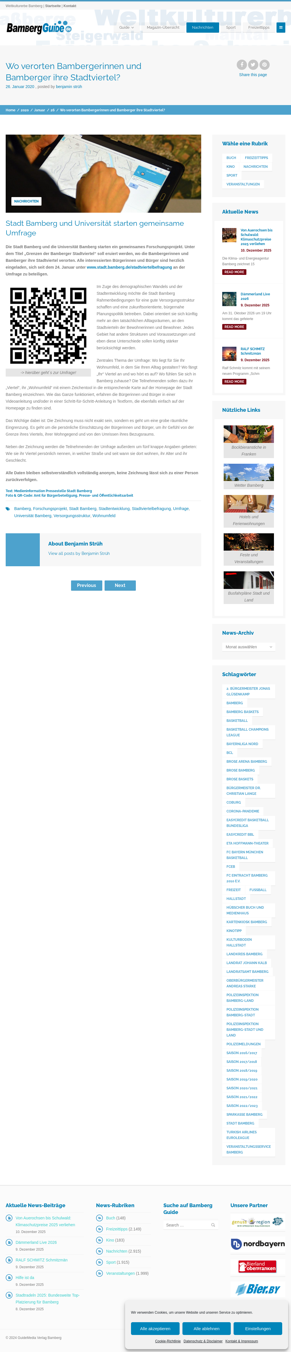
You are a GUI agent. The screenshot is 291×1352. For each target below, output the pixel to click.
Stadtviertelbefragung (147, 508)
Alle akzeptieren (155, 1328)
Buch (110, 1218)
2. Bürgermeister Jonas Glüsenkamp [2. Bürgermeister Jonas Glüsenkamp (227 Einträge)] (248, 691)
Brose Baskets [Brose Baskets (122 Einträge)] (239, 779)
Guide (124, 27)
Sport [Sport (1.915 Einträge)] (231, 175)
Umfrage (176, 508)
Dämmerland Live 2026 (36, 1242)
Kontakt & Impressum (241, 1341)
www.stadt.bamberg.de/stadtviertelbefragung (129, 267)
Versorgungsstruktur (70, 515)
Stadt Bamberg (81, 508)
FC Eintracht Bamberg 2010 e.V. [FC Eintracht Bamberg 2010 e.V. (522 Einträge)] (247, 878)
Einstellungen (258, 1328)
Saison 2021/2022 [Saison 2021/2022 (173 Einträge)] (241, 1097)
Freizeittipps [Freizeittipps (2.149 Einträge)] (256, 158)
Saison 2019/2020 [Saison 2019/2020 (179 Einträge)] (241, 1079)
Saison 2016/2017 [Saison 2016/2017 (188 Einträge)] (241, 1053)
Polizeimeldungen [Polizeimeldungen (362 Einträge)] (243, 1044)
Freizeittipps (258, 27)
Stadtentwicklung (111, 508)
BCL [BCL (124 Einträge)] (229, 753)
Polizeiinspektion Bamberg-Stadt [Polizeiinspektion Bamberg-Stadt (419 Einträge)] (242, 1012)
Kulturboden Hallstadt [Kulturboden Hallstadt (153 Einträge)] (239, 942)
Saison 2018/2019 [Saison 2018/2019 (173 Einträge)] (241, 1071)
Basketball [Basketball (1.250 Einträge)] (237, 721)
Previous (86, 585)
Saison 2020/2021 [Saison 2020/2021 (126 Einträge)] (241, 1088)
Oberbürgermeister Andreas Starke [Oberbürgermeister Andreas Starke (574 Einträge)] (244, 983)
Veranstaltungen (120, 1273)
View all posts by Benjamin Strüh (79, 553)
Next (120, 585)
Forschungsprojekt (49, 508)
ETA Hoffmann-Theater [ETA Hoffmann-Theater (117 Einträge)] (247, 843)
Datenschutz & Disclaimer (203, 1341)
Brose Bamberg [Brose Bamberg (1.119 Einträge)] (240, 770)
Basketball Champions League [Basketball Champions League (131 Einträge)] (247, 732)
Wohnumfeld (101, 515)
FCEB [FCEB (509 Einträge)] (230, 867)
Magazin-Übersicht (163, 27)
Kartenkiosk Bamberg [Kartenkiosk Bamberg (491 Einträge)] (246, 922)
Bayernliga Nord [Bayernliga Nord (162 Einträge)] (242, 744)
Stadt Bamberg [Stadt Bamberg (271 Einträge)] (240, 1123)
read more (234, 272)
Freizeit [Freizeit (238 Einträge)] (233, 890)
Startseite (53, 6)
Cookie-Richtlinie (168, 1341)
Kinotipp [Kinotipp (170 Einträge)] (234, 931)
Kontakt (69, 6)
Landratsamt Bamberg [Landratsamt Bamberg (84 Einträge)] (247, 972)
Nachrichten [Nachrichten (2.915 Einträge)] (256, 167)
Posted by (60, 86)
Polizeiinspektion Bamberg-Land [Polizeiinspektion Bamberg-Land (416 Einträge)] (242, 998)
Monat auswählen (241, 647)
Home (10, 110)
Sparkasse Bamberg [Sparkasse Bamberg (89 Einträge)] (244, 1115)
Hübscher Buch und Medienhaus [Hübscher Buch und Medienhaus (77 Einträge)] (245, 910)
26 (53, 110)
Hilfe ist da (25, 1277)
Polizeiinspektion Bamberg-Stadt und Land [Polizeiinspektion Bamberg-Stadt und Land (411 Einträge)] (244, 1029)
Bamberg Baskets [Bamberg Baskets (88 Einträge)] (242, 712)
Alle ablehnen (207, 1328)
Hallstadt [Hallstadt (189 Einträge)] (236, 899)
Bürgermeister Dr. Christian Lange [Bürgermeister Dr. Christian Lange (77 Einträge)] (243, 791)
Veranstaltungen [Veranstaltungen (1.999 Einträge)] (243, 184)
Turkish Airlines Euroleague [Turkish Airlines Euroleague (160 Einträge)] (241, 1135)
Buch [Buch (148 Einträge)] (231, 158)
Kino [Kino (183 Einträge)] (230, 167)
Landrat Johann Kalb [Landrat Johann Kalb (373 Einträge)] (246, 963)
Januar (39, 110)
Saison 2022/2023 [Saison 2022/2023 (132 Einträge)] (242, 1106)
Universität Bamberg (32, 515)
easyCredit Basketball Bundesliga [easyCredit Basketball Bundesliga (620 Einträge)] (247, 823)
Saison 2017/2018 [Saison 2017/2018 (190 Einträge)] (241, 1062)
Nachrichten (202, 27)
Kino (110, 1240)
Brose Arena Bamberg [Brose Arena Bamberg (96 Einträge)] (246, 762)
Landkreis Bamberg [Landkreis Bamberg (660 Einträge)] (244, 954)
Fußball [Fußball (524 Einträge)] (258, 890)
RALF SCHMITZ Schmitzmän (42, 1260)
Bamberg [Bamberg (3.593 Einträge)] (234, 703)
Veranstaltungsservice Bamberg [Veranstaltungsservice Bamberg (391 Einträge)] (248, 1149)
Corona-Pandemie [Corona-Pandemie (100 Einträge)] (242, 811)
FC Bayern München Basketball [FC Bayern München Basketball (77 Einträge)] (244, 855)
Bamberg (22, 508)
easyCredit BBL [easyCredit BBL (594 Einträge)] (240, 835)
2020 (25, 110)
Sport (231, 27)
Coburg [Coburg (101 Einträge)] (233, 802)
